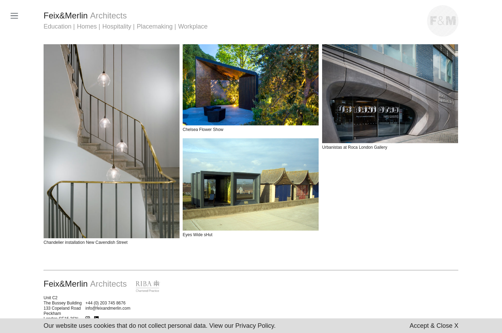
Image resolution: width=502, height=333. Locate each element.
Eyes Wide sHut (197, 234)
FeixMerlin (85, 15)
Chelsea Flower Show (203, 129)
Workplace (193, 26)
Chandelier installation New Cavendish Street (86, 242)
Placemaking (155, 26)
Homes (87, 26)
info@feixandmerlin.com (107, 308)
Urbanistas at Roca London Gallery (354, 147)
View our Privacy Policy (241, 325)
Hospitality (116, 26)
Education (57, 26)
